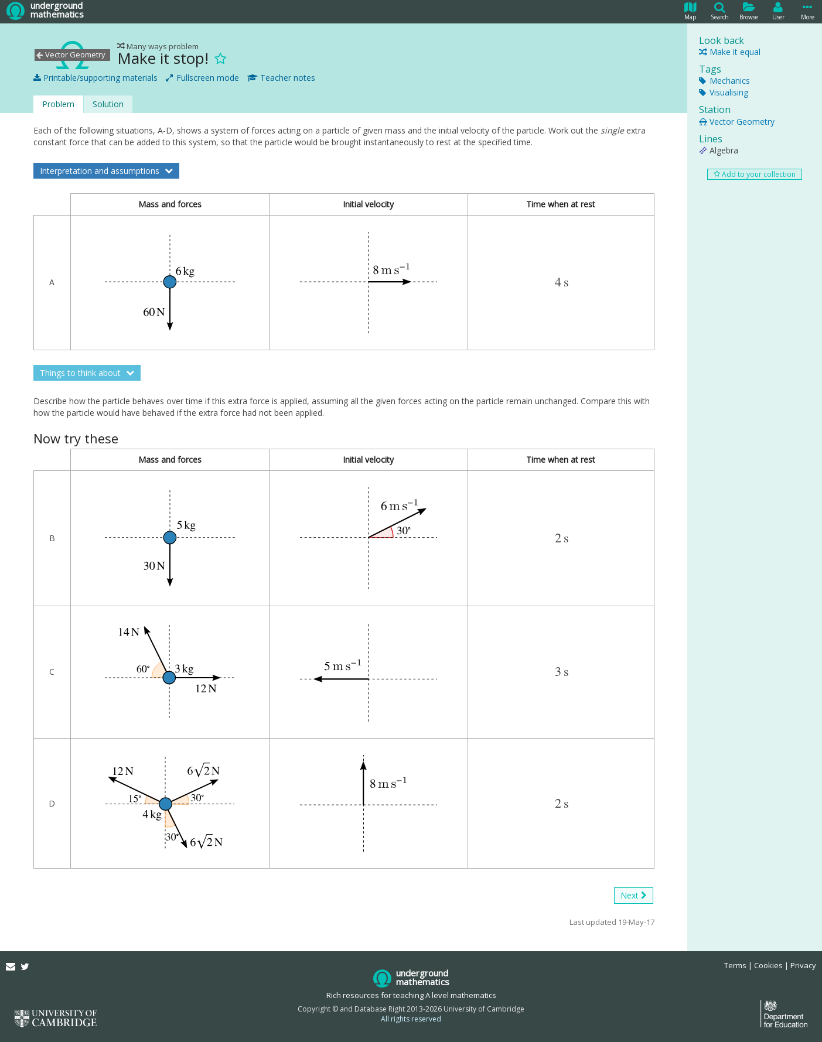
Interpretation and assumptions (101, 170)
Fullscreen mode (202, 78)
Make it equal (729, 51)
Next (633, 895)
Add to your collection (755, 174)
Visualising (723, 92)
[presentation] (562, 282)
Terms (735, 965)
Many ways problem (158, 46)
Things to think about (81, 372)
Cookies (768, 965)
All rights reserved (411, 1019)
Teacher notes (281, 78)
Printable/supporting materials (95, 78)
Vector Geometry (737, 121)
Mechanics (724, 80)
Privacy (803, 965)
